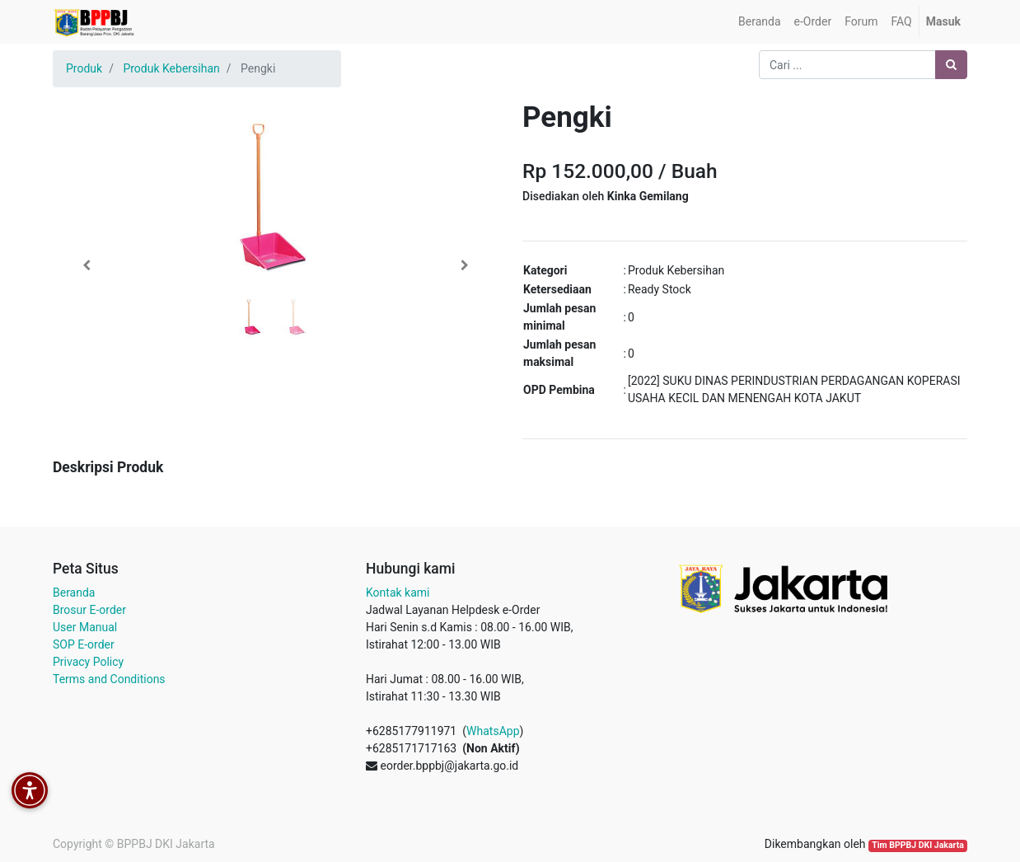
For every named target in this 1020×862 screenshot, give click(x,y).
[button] (86, 265)
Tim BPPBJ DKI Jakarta (918, 845)
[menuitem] (759, 22)
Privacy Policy (88, 661)
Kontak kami (397, 592)
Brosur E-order (89, 609)
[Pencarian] (951, 64)
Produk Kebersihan (171, 68)
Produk (84, 68)
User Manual (85, 627)
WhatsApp (492, 731)
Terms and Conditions (109, 679)
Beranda (74, 592)
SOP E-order (84, 644)
